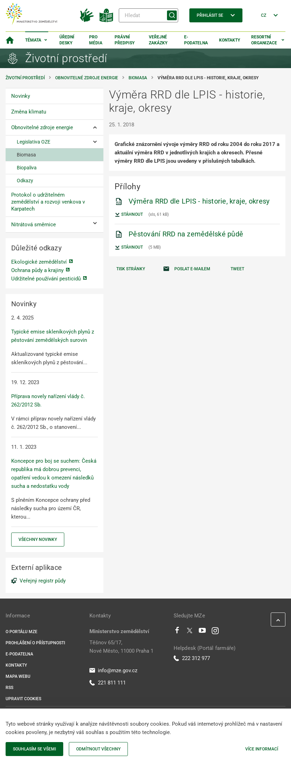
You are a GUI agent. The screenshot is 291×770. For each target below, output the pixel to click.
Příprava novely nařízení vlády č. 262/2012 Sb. (48, 400)
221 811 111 (107, 683)
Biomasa (138, 77)
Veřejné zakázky (158, 40)
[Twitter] (189, 632)
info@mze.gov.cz (113, 670)
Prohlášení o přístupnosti (35, 642)
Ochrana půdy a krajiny (37, 270)
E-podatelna (196, 40)
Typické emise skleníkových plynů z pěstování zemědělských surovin (52, 336)
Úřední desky (66, 40)
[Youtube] (202, 632)
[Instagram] (215, 632)
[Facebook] (177, 632)
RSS (9, 687)
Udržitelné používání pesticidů (46, 279)
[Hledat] (148, 15)
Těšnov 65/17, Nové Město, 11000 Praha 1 (121, 646)
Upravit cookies (23, 698)
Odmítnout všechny (98, 749)
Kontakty (229, 40)
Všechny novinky (38, 539)
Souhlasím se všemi (34, 749)
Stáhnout (129, 215)
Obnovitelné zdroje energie (86, 77)
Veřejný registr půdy (43, 581)
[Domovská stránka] (10, 40)
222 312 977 (192, 658)
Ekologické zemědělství (39, 262)
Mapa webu (18, 676)
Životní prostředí (25, 77)
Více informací (261, 749)
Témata (33, 40)
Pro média (95, 40)
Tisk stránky (130, 268)
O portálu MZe (21, 631)
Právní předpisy (124, 40)
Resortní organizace (264, 40)
